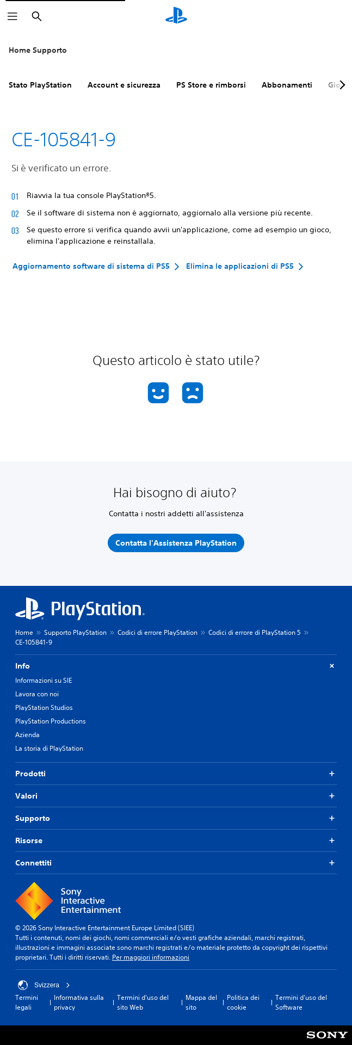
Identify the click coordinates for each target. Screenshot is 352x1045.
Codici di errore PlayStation (157, 632)
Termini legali (26, 1002)
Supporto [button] (176, 818)
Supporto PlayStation (75, 632)
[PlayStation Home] (176, 16)
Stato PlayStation (40, 85)
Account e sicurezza (124, 85)
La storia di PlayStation (49, 748)
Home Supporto (38, 50)
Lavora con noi (37, 693)
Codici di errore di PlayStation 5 (254, 632)
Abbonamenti (287, 85)
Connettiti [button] (176, 863)
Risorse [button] (176, 841)
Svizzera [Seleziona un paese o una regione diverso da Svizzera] (44, 985)
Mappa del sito (201, 1002)
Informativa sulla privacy (79, 1002)
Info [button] (176, 666)
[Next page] (340, 84)
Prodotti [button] (176, 774)
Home (24, 632)
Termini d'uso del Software (301, 1002)
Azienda (27, 734)
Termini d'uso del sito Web (143, 1002)
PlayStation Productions (50, 721)
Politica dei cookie (243, 1002)
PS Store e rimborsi (211, 85)
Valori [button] (176, 796)
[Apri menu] (12, 16)
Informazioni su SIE (43, 680)
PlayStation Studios (44, 707)
